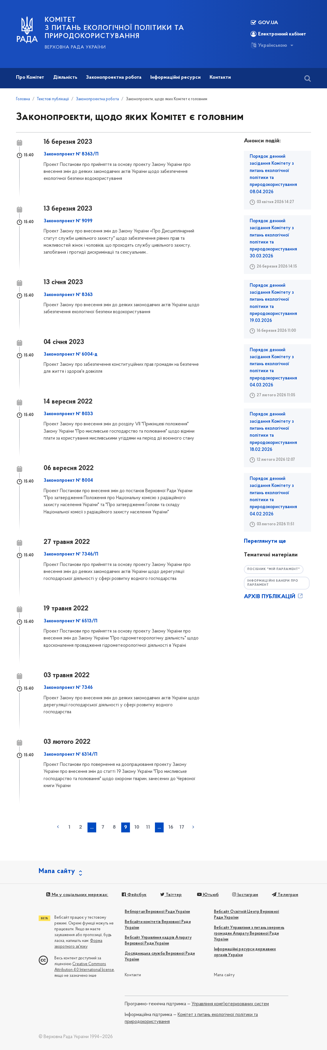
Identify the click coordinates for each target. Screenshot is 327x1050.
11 (148, 827)
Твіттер (169, 895)
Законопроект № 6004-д (70, 354)
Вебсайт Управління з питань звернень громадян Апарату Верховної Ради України (249, 934)
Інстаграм (242, 895)
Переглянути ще (265, 541)
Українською (269, 45)
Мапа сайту (224, 975)
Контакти (133, 975)
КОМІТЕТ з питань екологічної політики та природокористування (114, 28)
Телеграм (281, 895)
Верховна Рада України (75, 47)
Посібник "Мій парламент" (275, 569)
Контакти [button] (220, 77)
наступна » (193, 827)
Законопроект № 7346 (68, 687)
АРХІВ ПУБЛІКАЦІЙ (274, 597)
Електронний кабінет (278, 34)
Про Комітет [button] (30, 77)
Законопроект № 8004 (68, 480)
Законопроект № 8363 (68, 295)
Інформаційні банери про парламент (274, 583)
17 (181, 827)
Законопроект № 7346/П (71, 554)
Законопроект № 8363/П (71, 154)
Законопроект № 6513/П (70, 621)
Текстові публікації (53, 99)
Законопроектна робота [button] (114, 77)
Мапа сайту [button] (57, 871)
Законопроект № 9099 (68, 221)
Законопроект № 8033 (68, 414)
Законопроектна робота (97, 99)
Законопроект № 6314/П (70, 754)
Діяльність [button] (65, 77)
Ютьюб (205, 895)
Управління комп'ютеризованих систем (230, 1004)
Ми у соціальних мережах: (77, 895)
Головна (23, 99)
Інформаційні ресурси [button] (175, 77)
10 (136, 827)
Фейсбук (132, 895)
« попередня (57, 827)
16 (170, 827)
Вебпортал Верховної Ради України (157, 912)
